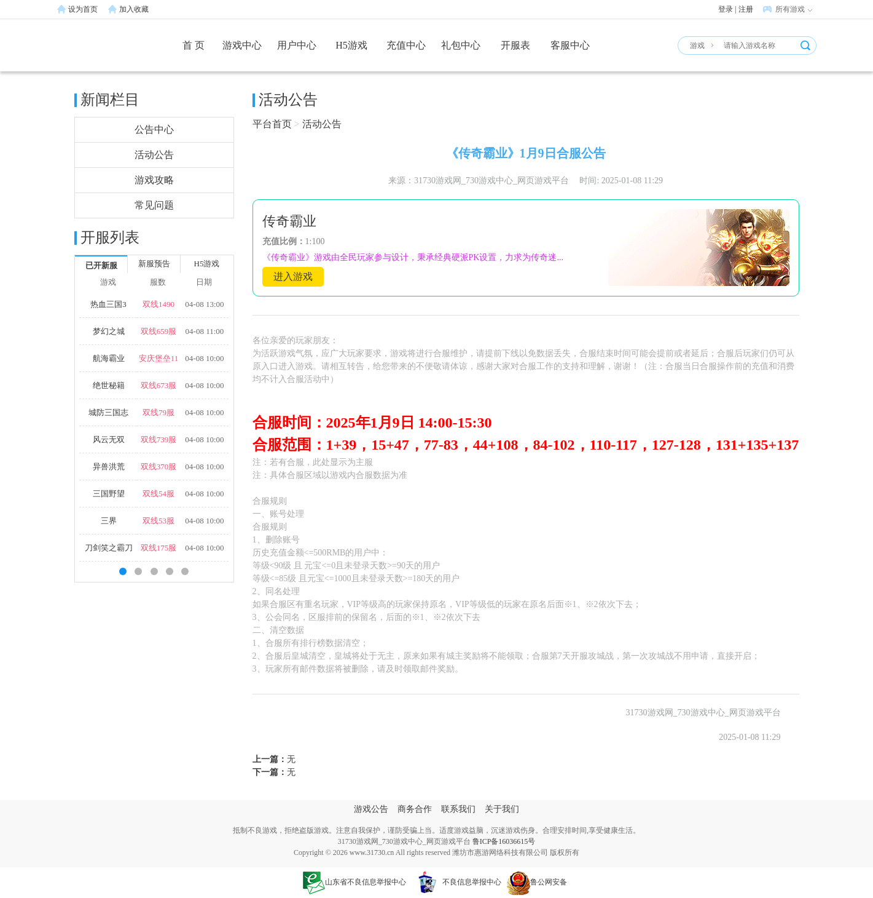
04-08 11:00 (205, 331)
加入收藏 (134, 9)
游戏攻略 (154, 180)
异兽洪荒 (109, 466)
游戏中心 (242, 45)
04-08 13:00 (204, 304)
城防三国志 (108, 412)
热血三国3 (108, 304)
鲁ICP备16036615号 (504, 841)
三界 (109, 520)
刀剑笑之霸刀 (109, 547)
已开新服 (101, 265)
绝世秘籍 (109, 385)
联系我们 (458, 809)
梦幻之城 (109, 331)
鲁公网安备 (537, 882)
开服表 (515, 45)
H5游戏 (351, 45)
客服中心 (570, 45)
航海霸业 (109, 358)
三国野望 (109, 493)
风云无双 (109, 439)
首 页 (193, 45)
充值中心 (406, 45)
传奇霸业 (289, 221)
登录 (725, 9)
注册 (745, 9)
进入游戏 (293, 276)
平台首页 (272, 124)
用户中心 (296, 45)
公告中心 (154, 129)
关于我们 (502, 809)
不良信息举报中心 (456, 882)
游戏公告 (371, 809)
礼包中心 (460, 45)
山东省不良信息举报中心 (354, 882)
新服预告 (154, 263)
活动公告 (154, 154)
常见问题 (154, 205)
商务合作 (414, 809)
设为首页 (83, 9)
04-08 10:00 (204, 358)
